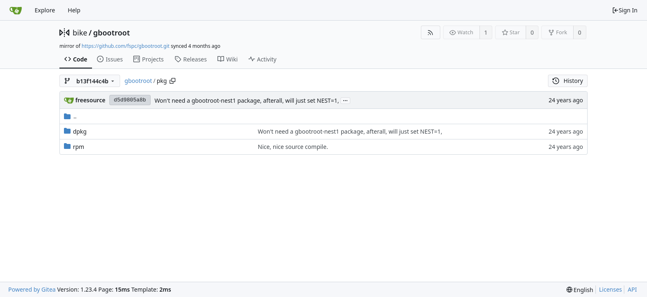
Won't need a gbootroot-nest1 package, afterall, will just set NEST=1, (246, 100)
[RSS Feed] (430, 32)
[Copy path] (172, 81)
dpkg (80, 131)
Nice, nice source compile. (293, 147)
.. (70, 116)
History (568, 81)
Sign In (625, 10)
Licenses (610, 289)
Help (74, 10)
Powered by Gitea (32, 289)
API (632, 289)
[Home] (15, 10)
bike (80, 32)
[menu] (580, 290)
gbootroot (111, 32)
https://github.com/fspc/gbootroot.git (126, 46)
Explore (45, 10)
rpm (78, 147)
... (345, 100)
